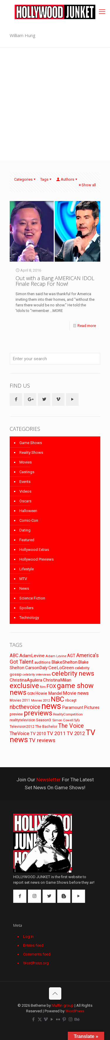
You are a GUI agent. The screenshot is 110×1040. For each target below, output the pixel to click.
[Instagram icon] (70, 1019)
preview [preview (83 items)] (16, 714)
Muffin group (63, 1005)
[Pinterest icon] (64, 1019)
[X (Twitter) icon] (40, 1019)
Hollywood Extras (34, 549)
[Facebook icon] (33, 1019)
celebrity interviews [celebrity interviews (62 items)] (37, 675)
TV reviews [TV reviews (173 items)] (42, 740)
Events (25, 481)
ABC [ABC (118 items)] (14, 655)
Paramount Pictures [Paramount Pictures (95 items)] (80, 707)
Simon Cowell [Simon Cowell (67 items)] (62, 720)
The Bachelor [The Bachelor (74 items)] (46, 727)
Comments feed (36, 954)
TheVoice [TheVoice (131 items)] (19, 733)
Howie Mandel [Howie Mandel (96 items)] (48, 693)
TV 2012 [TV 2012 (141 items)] (76, 733)
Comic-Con (28, 520)
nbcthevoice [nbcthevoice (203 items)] (25, 707)
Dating (25, 530)
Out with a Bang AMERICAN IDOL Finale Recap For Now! (55, 281)
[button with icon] (16, 399)
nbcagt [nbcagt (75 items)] (71, 700)
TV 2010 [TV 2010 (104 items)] (38, 733)
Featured (26, 540)
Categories (25, 179)
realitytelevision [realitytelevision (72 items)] (22, 720)
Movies (25, 462)
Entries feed (33, 945)
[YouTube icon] (52, 1019)
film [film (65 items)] (43, 687)
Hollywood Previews (36, 559)
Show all (87, 185)
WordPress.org (36, 963)
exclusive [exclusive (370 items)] (24, 686)
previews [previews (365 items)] (38, 713)
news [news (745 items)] (51, 706)
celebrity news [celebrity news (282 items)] (73, 673)
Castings (26, 472)
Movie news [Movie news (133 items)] (76, 693)
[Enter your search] (55, 359)
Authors (67, 179)
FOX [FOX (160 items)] (51, 686)
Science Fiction (32, 598)
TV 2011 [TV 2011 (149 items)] (56, 733)
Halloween (28, 511)
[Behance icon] (77, 1019)
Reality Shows (31, 452)
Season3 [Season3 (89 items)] (43, 720)
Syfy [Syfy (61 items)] (77, 720)
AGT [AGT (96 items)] (71, 655)
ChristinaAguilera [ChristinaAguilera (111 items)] (26, 680)
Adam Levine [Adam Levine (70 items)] (55, 656)
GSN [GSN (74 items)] (31, 694)
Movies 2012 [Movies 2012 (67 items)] (40, 700)
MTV (23, 579)
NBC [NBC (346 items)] (57, 699)
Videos (25, 491)
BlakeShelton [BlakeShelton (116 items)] (64, 662)
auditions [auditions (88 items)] (42, 662)
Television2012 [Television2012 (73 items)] (22, 727)
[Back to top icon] (55, 993)
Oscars (25, 501)
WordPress (74, 1011)
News (24, 588)
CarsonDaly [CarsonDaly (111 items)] (36, 667)
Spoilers (26, 608)
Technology (29, 617)
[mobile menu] (102, 12)
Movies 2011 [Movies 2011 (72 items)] (20, 700)
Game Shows (30, 443)
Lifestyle (26, 569)
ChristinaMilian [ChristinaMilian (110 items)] (57, 680)
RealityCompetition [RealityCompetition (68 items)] (68, 714)
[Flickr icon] (58, 1019)
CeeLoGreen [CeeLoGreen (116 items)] (61, 667)
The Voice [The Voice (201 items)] (71, 725)
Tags (46, 179)
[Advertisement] (55, 105)
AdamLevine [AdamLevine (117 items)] (32, 655)
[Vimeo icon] (46, 1019)
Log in (28, 936)
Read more (86, 325)
